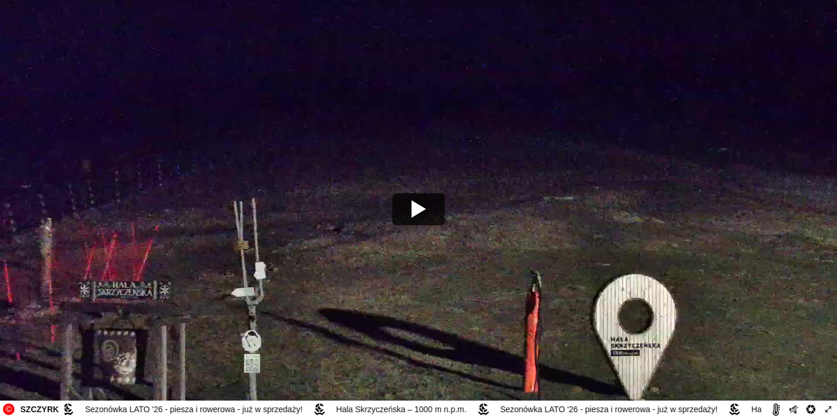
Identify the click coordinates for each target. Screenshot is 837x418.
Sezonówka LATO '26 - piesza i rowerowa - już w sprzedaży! (195, 409)
